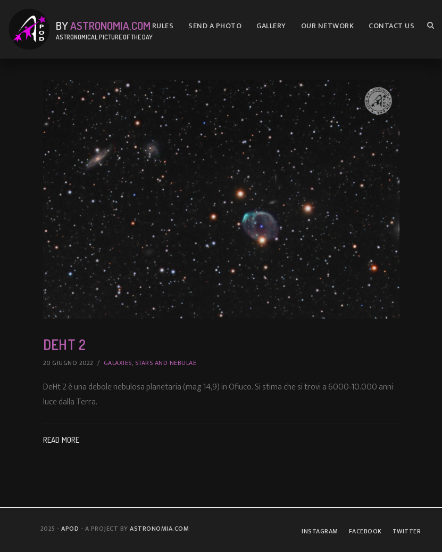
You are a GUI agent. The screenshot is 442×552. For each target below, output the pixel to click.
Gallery (271, 26)
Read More (61, 440)
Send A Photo (214, 26)
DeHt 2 (64, 344)
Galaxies (118, 363)
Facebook (365, 531)
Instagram (320, 531)
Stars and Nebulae (166, 363)
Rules (163, 26)
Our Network (327, 26)
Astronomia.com (110, 25)
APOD (70, 528)
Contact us (391, 26)
